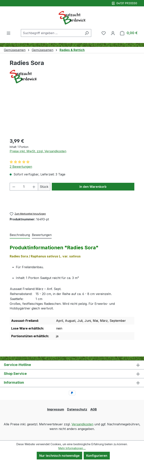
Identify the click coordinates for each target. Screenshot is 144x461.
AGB (93, 409)
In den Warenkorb (93, 187)
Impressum (55, 409)
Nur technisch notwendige (59, 456)
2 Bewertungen (21, 167)
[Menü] (8, 33)
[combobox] (51, 33)
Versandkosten (82, 424)
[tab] (20, 235)
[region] (72, 112)
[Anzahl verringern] (14, 186)
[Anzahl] (24, 186)
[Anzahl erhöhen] (34, 186)
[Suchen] (86, 33)
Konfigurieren (96, 456)
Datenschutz (77, 409)
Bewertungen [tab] (42, 235)
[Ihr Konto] (113, 33)
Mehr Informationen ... (72, 448)
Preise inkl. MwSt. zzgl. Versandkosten (38, 151)
